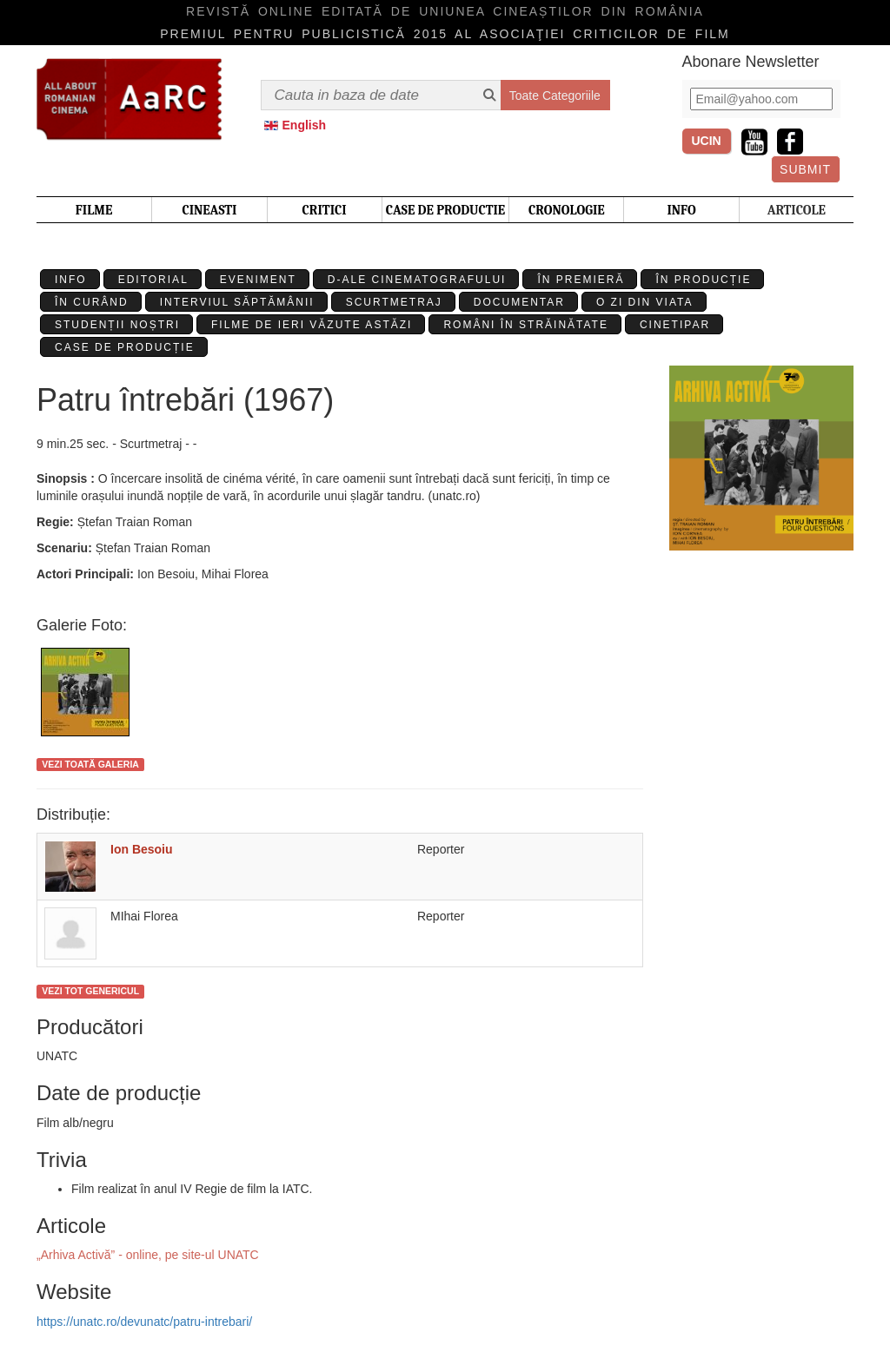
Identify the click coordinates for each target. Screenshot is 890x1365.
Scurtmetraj (394, 302)
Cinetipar (675, 325)
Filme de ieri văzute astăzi (311, 325)
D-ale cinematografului (417, 280)
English (304, 125)
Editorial (153, 280)
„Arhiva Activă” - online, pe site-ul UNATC (148, 1255)
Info (71, 280)
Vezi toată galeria (90, 764)
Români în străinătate (525, 325)
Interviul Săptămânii (237, 302)
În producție (703, 280)
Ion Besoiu (141, 849)
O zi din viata (645, 302)
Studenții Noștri (117, 325)
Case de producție (125, 347)
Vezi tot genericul (90, 991)
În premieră (580, 280)
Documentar (519, 302)
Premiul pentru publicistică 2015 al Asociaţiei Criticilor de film (445, 34)
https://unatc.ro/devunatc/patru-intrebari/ (144, 1322)
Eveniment (258, 280)
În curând (92, 302)
